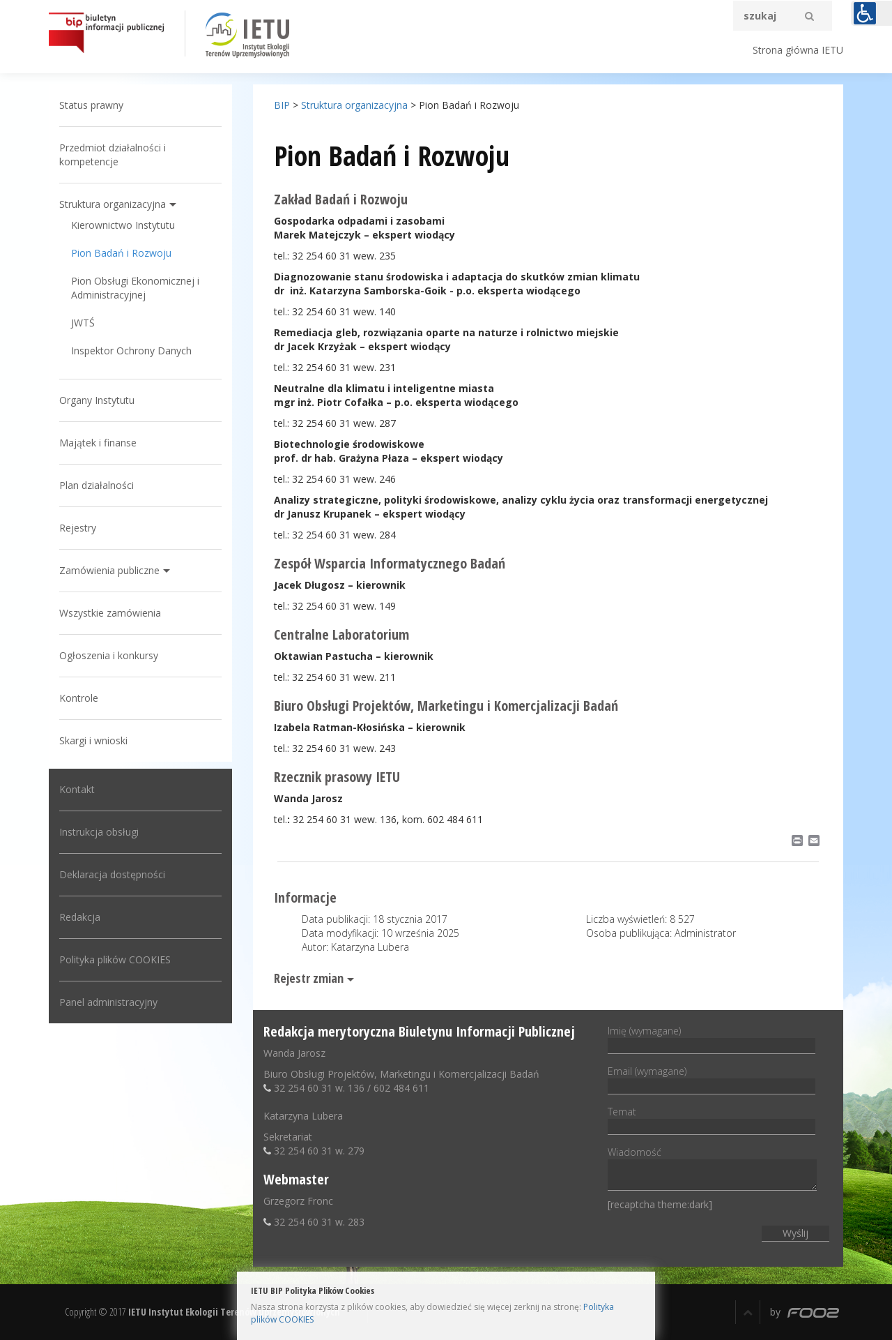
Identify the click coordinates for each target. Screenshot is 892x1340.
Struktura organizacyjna (112, 204)
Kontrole (78, 698)
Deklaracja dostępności (112, 874)
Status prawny (91, 105)
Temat (711, 1119)
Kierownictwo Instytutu (123, 225)
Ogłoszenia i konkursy (108, 655)
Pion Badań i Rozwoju (121, 252)
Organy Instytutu (96, 400)
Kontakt (77, 789)
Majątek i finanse (98, 442)
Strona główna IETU (798, 50)
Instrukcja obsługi (99, 831)
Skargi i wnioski (93, 740)
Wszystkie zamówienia (110, 612)
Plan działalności (96, 485)
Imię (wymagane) (711, 1038)
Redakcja (79, 917)
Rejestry (77, 527)
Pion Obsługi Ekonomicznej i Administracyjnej (135, 287)
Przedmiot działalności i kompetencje (112, 154)
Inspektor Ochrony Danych (131, 350)
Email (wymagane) (711, 1078)
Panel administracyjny (108, 1002)
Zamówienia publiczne (109, 570)
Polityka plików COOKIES (115, 959)
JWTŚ (83, 322)
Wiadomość (712, 1169)
